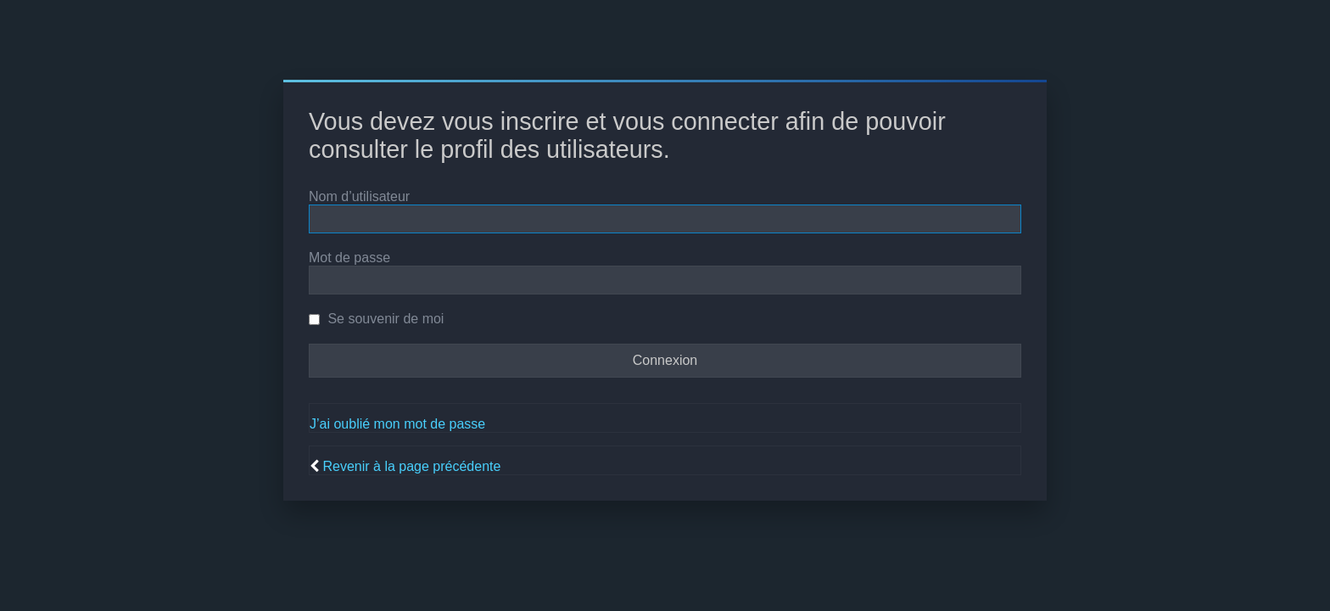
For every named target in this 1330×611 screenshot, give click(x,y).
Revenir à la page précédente (411, 466)
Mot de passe (349, 257)
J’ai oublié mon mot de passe (397, 424)
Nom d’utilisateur (359, 196)
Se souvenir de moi (376, 318)
